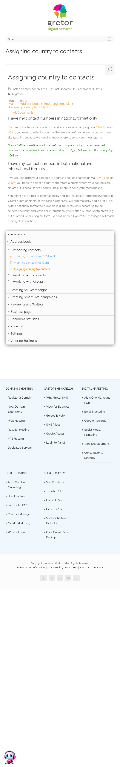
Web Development (96, 443)
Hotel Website (17, 496)
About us (84, 567)
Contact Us (97, 567)
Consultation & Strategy (93, 455)
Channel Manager (19, 514)
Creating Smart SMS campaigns (33, 297)
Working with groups (28, 281)
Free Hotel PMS (18, 505)
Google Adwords (95, 420)
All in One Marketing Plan (97, 400)
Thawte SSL (54, 491)
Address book (20, 241)
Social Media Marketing (92, 432)
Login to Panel (55, 442)
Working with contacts (29, 275)
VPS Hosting (16, 438)
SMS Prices (53, 424)
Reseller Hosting (18, 429)
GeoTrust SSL (54, 509)
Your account (20, 234)
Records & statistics (24, 319)
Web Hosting (16, 420)
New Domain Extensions (16, 409)
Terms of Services (36, 567)
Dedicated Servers (20, 447)
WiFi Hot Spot (17, 532)
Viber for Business (23, 341)
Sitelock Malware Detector (57, 520)
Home (20, 567)
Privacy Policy (55, 567)
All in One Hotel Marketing (18, 484)
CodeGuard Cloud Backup (57, 535)
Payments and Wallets (26, 304)
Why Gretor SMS (57, 397)
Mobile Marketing (19, 523)
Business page (21, 312)
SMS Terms (71, 567)
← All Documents (21, 112)
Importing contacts (27, 250)
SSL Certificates (56, 482)
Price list (16, 326)
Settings (16, 333)
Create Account (56, 433)
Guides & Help (55, 415)
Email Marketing (94, 411)
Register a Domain (20, 397)
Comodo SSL (54, 500)
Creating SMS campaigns (28, 290)
